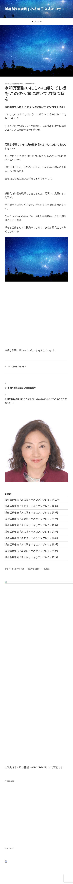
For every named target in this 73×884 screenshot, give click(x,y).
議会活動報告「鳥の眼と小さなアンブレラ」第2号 (31, 551)
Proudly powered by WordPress (17, 877)
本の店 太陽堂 (21, 686)
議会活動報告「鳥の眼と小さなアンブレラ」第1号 (31, 557)
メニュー (36, 21)
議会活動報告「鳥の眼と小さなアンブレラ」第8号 (31, 512)
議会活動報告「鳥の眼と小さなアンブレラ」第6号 (31, 525)
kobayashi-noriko (27, 84)
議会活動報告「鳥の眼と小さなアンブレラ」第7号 (31, 519)
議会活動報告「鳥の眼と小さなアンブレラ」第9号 (31, 506)
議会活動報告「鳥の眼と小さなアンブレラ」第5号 (31, 531)
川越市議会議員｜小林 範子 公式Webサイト (36, 9)
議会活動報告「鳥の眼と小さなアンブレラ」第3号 (31, 544)
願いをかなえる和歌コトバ (17, 366)
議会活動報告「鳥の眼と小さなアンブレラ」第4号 (31, 538)
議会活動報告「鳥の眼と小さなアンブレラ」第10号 (32, 499)
